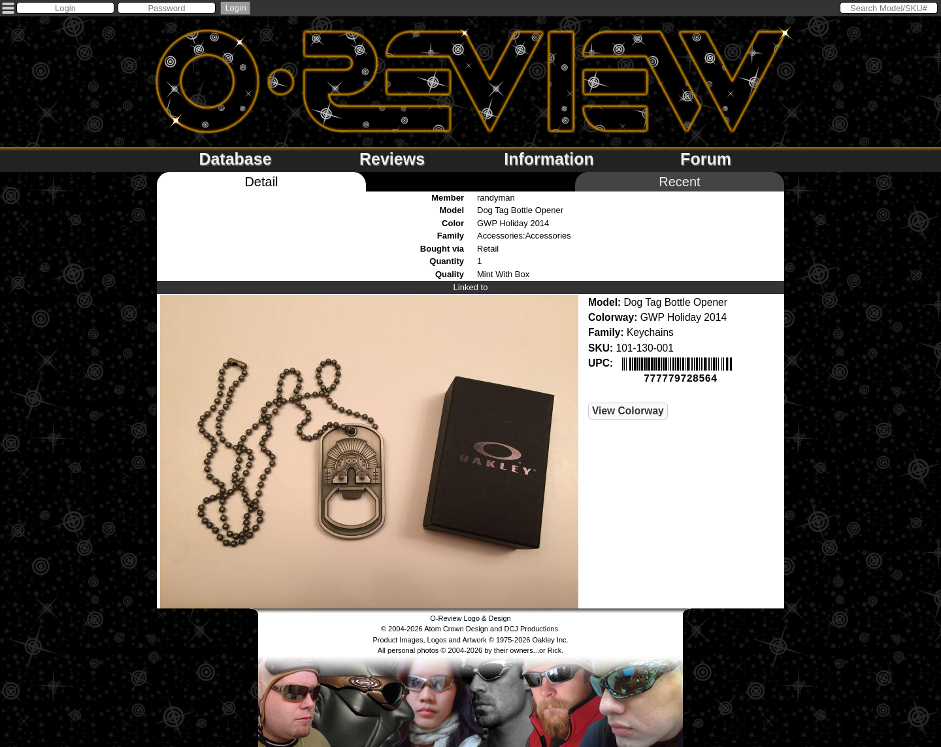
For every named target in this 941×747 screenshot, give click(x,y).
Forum (705, 159)
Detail (261, 181)
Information (549, 159)
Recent (679, 181)
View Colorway (628, 409)
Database (235, 159)
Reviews (392, 159)
